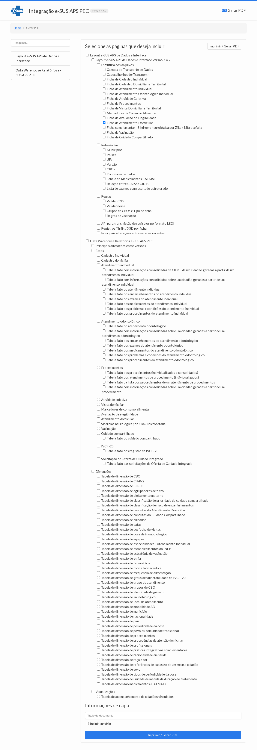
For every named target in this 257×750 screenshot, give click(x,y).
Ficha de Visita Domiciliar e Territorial (132, 108)
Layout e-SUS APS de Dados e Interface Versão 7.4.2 (131, 60)
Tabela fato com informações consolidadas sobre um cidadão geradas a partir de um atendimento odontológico (163, 333)
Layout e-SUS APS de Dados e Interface (38, 58)
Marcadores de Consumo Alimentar (130, 113)
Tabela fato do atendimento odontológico (134, 326)
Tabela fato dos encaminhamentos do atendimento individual (147, 294)
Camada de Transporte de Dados (128, 69)
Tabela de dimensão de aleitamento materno (130, 495)
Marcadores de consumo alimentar (123, 409)
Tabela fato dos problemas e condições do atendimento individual (151, 309)
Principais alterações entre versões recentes (131, 233)
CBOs (109, 169)
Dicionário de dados (119, 174)
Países (109, 155)
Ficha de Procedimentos (122, 103)
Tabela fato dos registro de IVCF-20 (130, 451)
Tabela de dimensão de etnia (119, 558)
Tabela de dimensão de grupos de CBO (126, 587)
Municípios (112, 150)
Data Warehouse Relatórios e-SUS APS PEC (38, 72)
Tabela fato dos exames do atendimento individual (140, 299)
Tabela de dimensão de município (122, 611)
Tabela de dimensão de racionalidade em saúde (132, 655)
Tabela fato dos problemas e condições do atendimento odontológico (154, 355)
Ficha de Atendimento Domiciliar (128, 123)
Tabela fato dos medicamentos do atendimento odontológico (148, 350)
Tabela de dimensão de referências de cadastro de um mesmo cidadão (147, 665)
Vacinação (106, 428)
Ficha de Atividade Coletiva (124, 98)
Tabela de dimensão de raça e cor (122, 660)
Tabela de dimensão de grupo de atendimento (131, 582)
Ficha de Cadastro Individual (125, 79)
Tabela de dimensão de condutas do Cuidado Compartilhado (141, 515)
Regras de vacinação (119, 216)
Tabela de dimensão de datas (119, 524)
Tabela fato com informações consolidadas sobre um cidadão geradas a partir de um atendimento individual (163, 282)
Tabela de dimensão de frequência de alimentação (134, 573)
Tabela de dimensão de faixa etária (123, 563)
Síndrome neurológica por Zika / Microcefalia (131, 424)
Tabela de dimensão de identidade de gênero (130, 592)
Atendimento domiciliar (115, 419)
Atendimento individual (115, 265)
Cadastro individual (113, 255)
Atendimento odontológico (118, 321)
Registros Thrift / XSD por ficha (122, 228)
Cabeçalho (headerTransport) (126, 74)
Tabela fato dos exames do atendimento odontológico (143, 345)
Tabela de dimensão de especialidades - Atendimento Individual (143, 544)
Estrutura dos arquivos (115, 65)
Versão (110, 164)
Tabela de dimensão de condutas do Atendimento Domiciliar (141, 510)
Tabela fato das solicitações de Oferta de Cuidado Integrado (147, 463)
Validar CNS (113, 201)
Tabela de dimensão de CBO (118, 476)
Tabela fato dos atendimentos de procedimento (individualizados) (151, 377)
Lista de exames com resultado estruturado (135, 188)
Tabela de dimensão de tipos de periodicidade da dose (136, 674)
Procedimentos (110, 368)
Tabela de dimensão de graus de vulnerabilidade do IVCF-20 (141, 578)
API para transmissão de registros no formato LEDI (135, 223)
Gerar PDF (234, 10)
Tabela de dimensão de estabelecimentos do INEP (134, 549)
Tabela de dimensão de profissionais (124, 645)
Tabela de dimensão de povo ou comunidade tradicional (138, 631)
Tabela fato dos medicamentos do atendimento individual (145, 304)
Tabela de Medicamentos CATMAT (129, 179)
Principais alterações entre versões (119, 246)
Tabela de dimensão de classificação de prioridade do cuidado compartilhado (153, 500)
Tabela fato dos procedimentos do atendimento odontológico (148, 360)
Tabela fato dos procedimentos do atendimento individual (145, 313)
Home (18, 28)
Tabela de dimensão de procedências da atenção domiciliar (140, 640)
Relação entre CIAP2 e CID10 (126, 184)
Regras (104, 196)
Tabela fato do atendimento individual (131, 289)
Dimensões (101, 471)
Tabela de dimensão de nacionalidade (125, 616)
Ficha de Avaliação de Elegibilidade (129, 118)
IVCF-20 (105, 446)
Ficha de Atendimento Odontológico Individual (138, 94)
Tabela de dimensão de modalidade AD (126, 607)
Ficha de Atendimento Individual (127, 89)
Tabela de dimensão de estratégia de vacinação (132, 553)
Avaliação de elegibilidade (117, 414)
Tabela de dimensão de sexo (118, 669)
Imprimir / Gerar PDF (224, 46)
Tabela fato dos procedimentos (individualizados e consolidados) (150, 372)
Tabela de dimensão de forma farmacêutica (129, 568)
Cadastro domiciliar (113, 260)
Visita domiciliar (110, 404)
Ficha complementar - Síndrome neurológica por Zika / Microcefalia (152, 127)
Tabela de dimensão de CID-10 (120, 486)
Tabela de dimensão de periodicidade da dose (130, 626)
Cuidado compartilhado (115, 433)
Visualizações (103, 692)
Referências (107, 145)
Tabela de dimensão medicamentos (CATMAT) (131, 684)
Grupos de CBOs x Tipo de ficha (127, 211)
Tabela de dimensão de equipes (120, 539)
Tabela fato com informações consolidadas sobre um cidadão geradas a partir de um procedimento (163, 389)
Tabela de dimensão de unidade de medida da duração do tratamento (147, 679)
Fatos (98, 251)
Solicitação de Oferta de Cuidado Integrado (130, 459)
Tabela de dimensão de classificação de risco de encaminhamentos (145, 505)
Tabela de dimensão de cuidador (121, 520)
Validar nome (114, 206)
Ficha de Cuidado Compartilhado (128, 137)
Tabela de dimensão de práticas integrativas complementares (142, 650)
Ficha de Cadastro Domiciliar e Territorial (134, 84)
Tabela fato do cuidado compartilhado (131, 438)
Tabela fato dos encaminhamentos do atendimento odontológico (150, 340)
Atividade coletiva (112, 400)
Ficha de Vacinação (118, 132)
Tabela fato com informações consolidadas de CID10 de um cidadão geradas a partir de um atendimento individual (168, 272)
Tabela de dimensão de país (118, 621)
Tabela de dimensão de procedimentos (126, 636)
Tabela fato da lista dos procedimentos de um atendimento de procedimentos (159, 382)
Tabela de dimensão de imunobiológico (126, 597)
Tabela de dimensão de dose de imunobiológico (132, 534)
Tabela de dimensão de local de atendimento (130, 602)
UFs (107, 159)
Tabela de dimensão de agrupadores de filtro (130, 491)
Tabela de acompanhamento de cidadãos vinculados (135, 696)
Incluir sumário (98, 724)
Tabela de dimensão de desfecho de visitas (129, 529)
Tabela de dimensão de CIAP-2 (120, 481)
